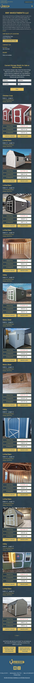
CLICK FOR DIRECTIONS (10, 40)
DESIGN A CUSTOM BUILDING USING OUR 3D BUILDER (9, 649)
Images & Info (24, 136)
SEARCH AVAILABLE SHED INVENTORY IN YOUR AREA (25, 649)
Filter (17, 89)
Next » (17, 635)
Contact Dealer (9, 136)
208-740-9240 (6, 49)
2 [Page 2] (15, 635)
